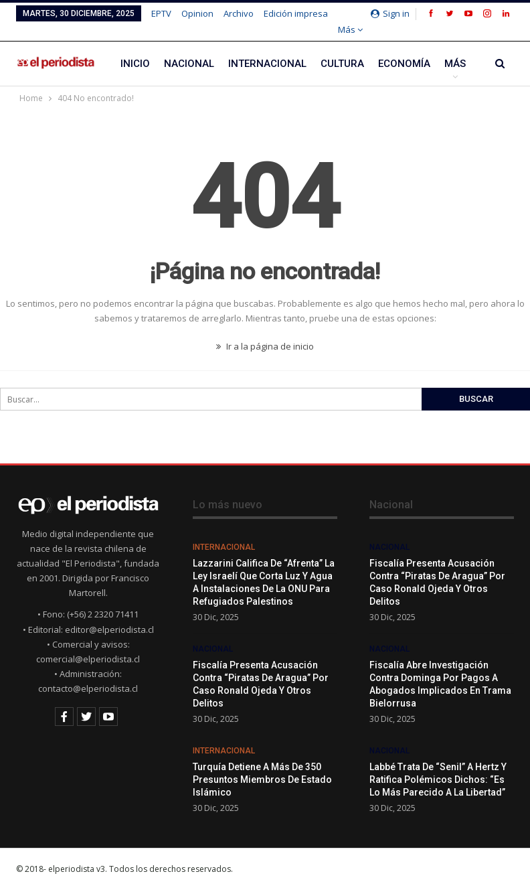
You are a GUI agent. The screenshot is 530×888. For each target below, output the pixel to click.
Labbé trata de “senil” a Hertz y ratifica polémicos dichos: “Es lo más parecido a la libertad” (438, 779)
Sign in (390, 13)
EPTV (161, 13)
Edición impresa (296, 13)
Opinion (197, 13)
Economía (404, 64)
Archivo (239, 13)
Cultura (342, 64)
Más (350, 29)
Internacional (267, 64)
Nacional (189, 64)
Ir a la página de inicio (265, 346)
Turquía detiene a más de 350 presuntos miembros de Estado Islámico (262, 779)
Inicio (135, 64)
